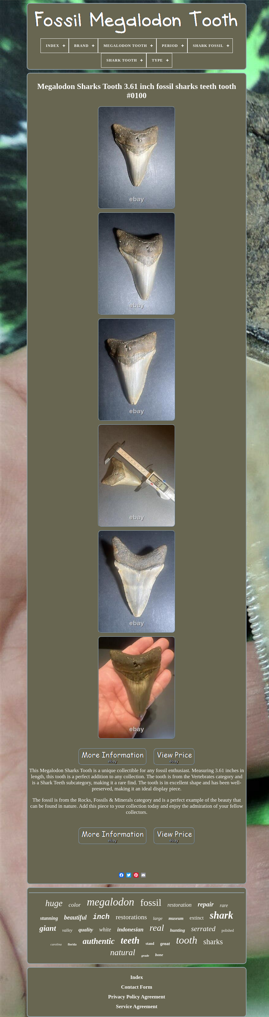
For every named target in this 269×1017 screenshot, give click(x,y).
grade (145, 955)
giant (47, 928)
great (165, 943)
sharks (213, 942)
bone (159, 954)
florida (72, 944)
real (157, 928)
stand (150, 943)
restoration (179, 905)
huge (53, 903)
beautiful (75, 917)
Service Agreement (136, 1006)
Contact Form (136, 987)
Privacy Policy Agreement (136, 997)
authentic (99, 941)
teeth (130, 940)
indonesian (130, 929)
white (105, 930)
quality (86, 930)
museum (176, 918)
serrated (203, 929)
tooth (186, 940)
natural (122, 952)
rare (224, 905)
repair (206, 904)
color (74, 905)
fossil (150, 902)
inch (101, 917)
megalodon (110, 902)
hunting (177, 930)
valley (67, 930)
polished (228, 930)
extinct (197, 918)
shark (221, 915)
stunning (49, 918)
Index (136, 977)
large (157, 918)
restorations (131, 917)
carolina (56, 944)
